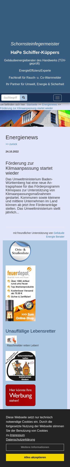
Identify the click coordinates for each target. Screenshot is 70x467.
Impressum (17, 435)
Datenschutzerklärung (20, 439)
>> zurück (11, 144)
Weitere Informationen (35, 447)
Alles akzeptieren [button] (35, 457)
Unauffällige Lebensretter (31, 331)
